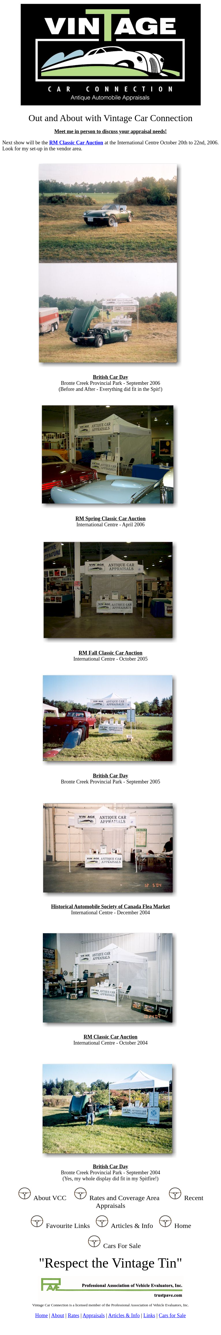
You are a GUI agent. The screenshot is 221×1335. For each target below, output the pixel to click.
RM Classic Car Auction (76, 142)
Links (149, 1315)
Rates (73, 1315)
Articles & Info (124, 1315)
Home (41, 1315)
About (57, 1315)
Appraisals (94, 1315)
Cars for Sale (172, 1315)
